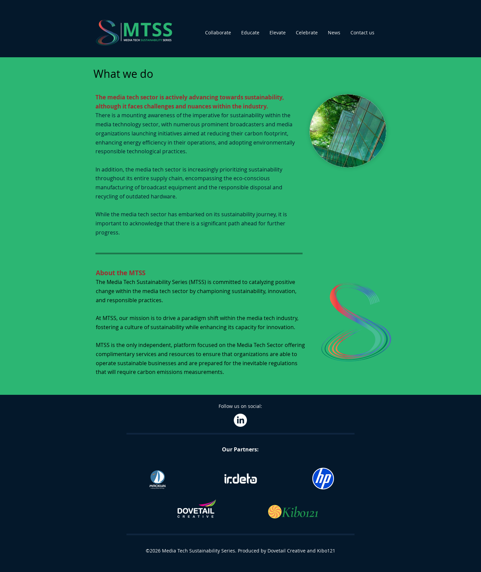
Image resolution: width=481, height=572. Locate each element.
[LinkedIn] (240, 420)
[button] (218, 33)
